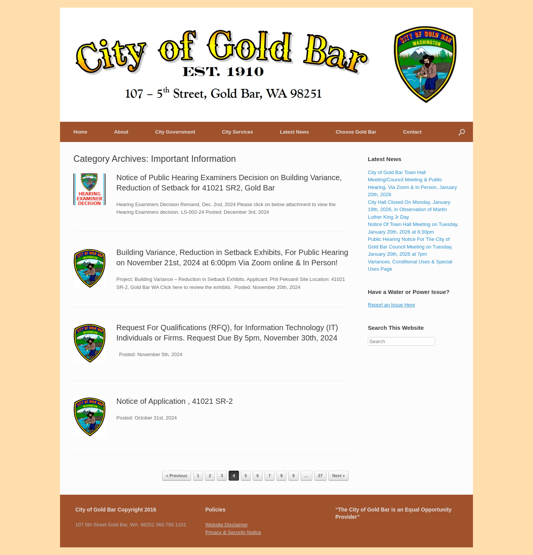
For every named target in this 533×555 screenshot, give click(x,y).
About (121, 132)
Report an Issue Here (391, 305)
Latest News (294, 132)
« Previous (176, 475)
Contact (412, 132)
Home (80, 132)
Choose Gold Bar (356, 132)
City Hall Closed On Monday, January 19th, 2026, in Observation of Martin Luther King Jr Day (409, 209)
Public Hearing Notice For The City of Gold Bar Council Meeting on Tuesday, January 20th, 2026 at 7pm (410, 246)
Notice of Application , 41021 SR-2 (174, 401)
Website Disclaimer (226, 525)
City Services (237, 132)
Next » (338, 475)
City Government (175, 132)
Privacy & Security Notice (233, 532)
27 (320, 475)
